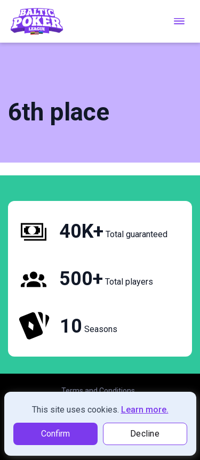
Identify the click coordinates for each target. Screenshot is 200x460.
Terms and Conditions (98, 390)
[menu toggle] (179, 21)
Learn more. (145, 410)
